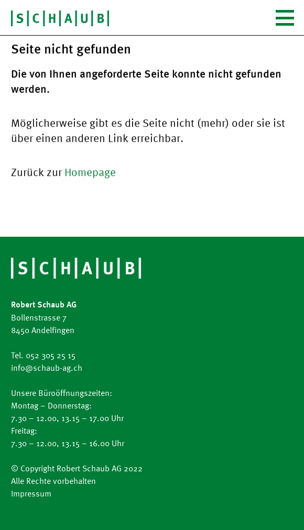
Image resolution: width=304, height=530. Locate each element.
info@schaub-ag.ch (46, 367)
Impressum (31, 493)
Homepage (90, 171)
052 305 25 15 (50, 355)
